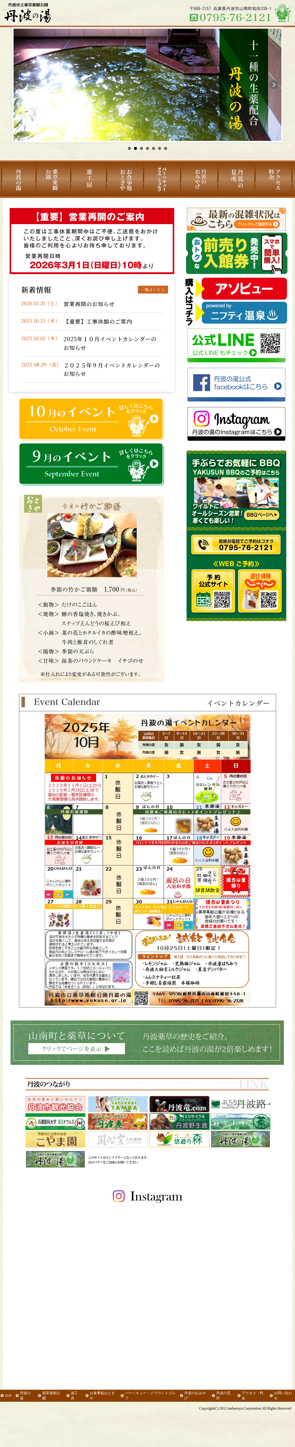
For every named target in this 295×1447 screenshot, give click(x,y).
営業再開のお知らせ (89, 304)
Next (273, 85)
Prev (21, 85)
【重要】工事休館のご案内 (98, 321)
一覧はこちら (153, 289)
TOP (8, 1396)
